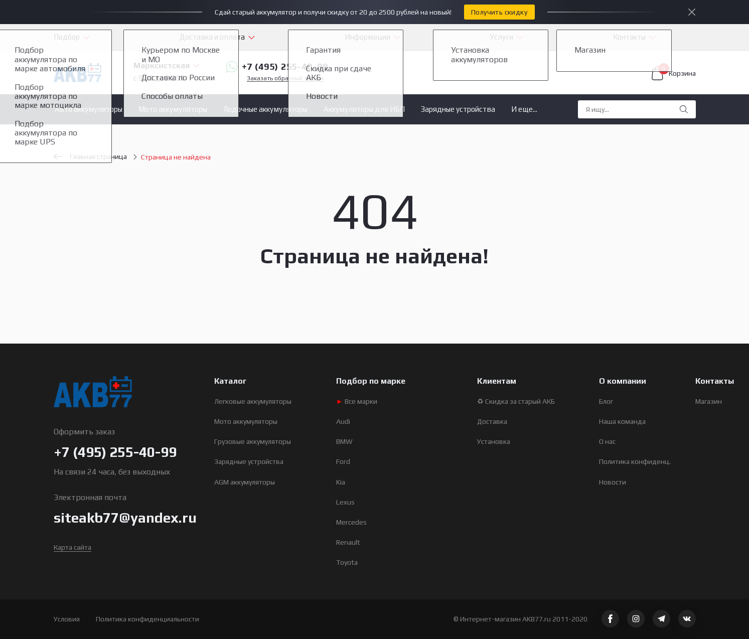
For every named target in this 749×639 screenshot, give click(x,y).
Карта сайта (72, 547)
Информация (367, 37)
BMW (344, 441)
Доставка (492, 421)
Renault (348, 542)
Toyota (347, 562)
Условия (67, 619)
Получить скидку (499, 12)
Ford (343, 461)
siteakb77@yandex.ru (125, 518)
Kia (340, 482)
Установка (493, 441)
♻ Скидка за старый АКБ (516, 401)
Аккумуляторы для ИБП (364, 109)
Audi (343, 421)
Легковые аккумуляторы (252, 401)
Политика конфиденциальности (147, 619)
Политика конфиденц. (635, 461)
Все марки (356, 401)
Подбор (67, 37)
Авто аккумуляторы (88, 109)
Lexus (345, 502)
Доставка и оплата (212, 37)
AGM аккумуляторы (244, 482)
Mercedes (351, 522)
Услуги (501, 37)
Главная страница (90, 156)
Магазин (708, 401)
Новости (612, 482)
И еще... (524, 109)
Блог (606, 401)
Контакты (629, 37)
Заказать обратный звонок (285, 78)
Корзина (674, 73)
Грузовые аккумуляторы (252, 441)
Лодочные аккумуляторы (265, 109)
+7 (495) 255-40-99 (277, 67)
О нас (607, 441)
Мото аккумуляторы (172, 109)
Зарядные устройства (458, 109)
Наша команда (622, 421)
